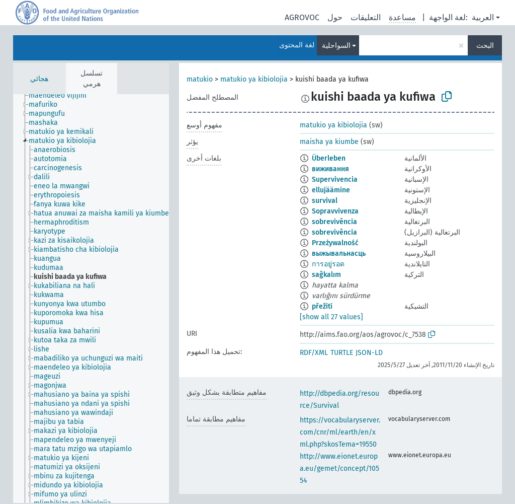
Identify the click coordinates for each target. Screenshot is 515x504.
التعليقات (366, 17)
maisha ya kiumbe (329, 141)
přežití (322, 306)
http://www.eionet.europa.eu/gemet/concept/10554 (339, 468)
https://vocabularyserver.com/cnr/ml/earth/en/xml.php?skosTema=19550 (340, 432)
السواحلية (336, 45)
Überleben (329, 158)
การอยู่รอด (328, 264)
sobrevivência (334, 222)
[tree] (91, 298)
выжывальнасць (339, 253)
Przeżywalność (335, 243)
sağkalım (326, 274)
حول (334, 17)
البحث (485, 45)
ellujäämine (331, 190)
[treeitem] (62, 95)
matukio (200, 79)
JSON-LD (369, 352)
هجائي (39, 79)
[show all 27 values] (331, 317)
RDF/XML (314, 352)
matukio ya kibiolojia (254, 79)
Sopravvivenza (335, 211)
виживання (330, 169)
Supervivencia (335, 179)
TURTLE (341, 352)
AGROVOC (302, 17)
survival (324, 200)
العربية (483, 17)
